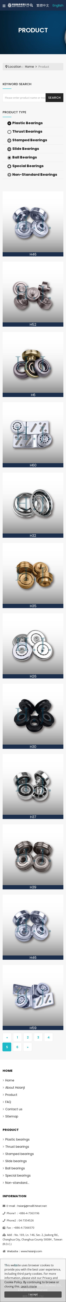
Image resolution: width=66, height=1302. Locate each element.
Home (29, 67)
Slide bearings (16, 1161)
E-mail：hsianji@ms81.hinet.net (27, 1206)
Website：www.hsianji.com (24, 1251)
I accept (33, 1294)
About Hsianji (15, 1087)
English (58, 5)
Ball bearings (15, 1168)
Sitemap (11, 1116)
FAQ (8, 1102)
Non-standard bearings (16, 1183)
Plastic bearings (17, 1139)
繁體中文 (42, 5)
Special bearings (18, 1175)
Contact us (13, 1109)
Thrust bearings (17, 1147)
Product (11, 1095)
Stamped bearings (19, 1154)
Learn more (29, 1286)
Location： (16, 67)
